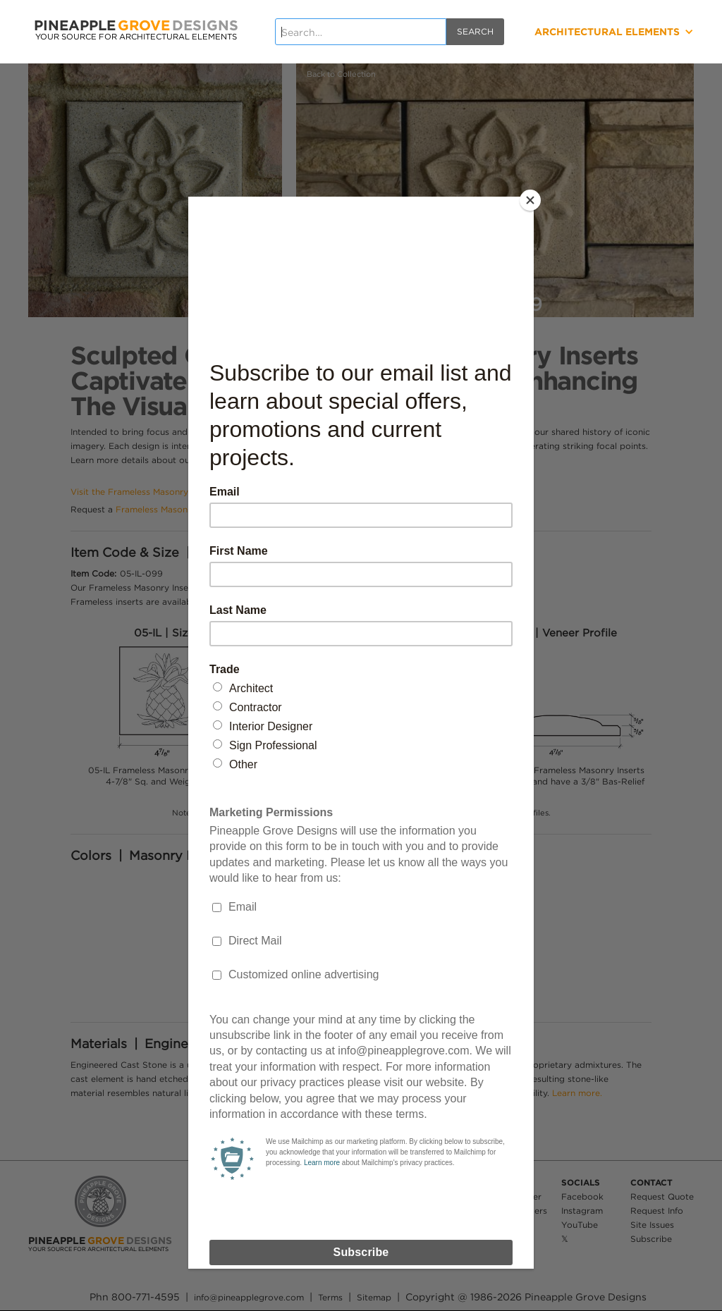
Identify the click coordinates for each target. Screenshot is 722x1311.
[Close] (530, 200)
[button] (581, 31)
